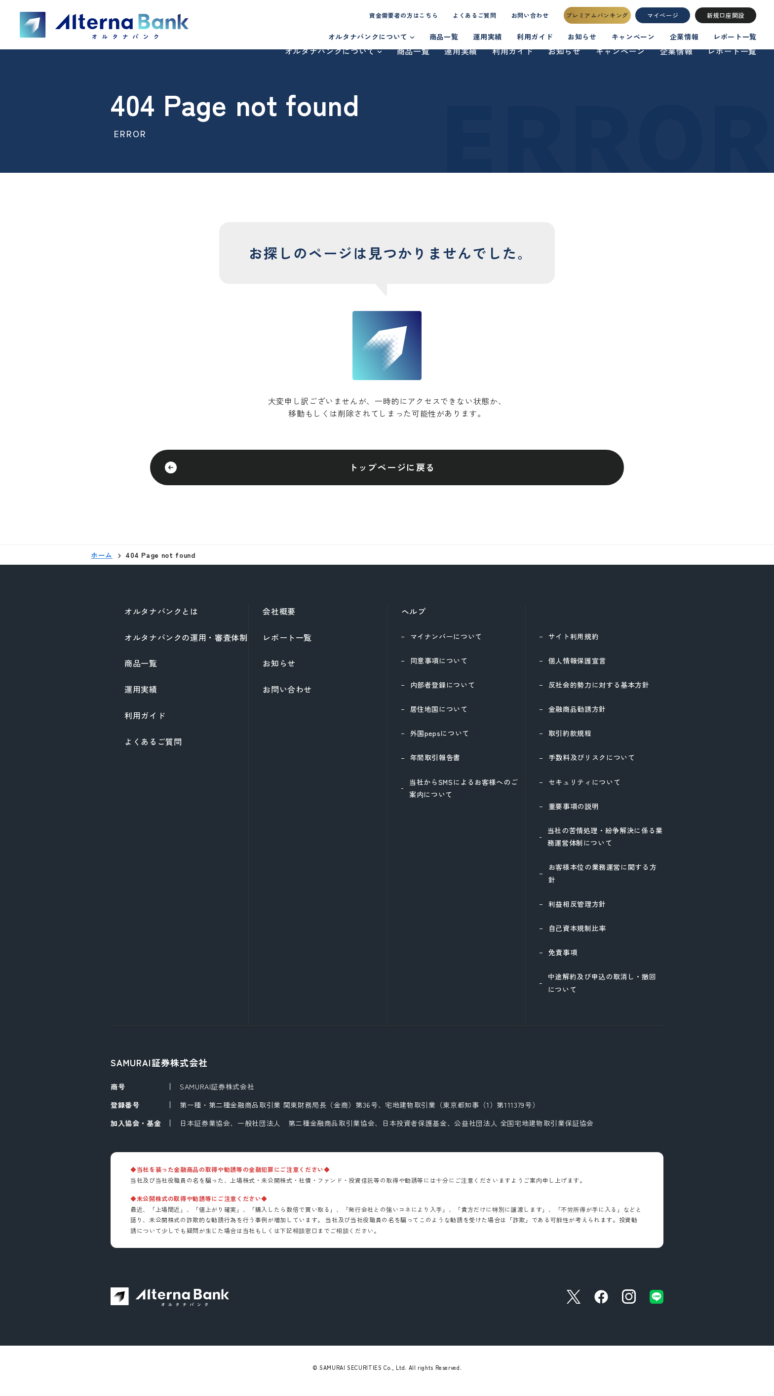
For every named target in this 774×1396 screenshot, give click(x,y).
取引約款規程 (570, 739)
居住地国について (439, 715)
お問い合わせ (527, 18)
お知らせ (564, 51)
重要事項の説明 (573, 812)
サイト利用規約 (573, 642)
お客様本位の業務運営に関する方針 (602, 879)
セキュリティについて (584, 788)
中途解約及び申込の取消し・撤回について (602, 988)
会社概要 (279, 617)
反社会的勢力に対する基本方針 (599, 691)
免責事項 (563, 958)
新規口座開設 (725, 18)
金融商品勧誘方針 (577, 715)
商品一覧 (413, 51)
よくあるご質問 (465, 18)
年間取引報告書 (435, 763)
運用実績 (460, 51)
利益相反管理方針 (577, 910)
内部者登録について (442, 691)
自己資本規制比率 (577, 934)
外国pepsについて (439, 739)
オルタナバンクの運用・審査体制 (186, 643)
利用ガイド (512, 51)
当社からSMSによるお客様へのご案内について (463, 794)
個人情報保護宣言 (577, 666)
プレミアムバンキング (597, 18)
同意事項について (439, 666)
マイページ (662, 18)
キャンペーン (620, 51)
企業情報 (676, 51)
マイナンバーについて (446, 642)
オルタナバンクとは (161, 617)
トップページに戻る (392, 470)
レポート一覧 (732, 51)
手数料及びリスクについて (591, 763)
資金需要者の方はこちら (385, 18)
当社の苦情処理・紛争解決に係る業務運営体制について (605, 842)
